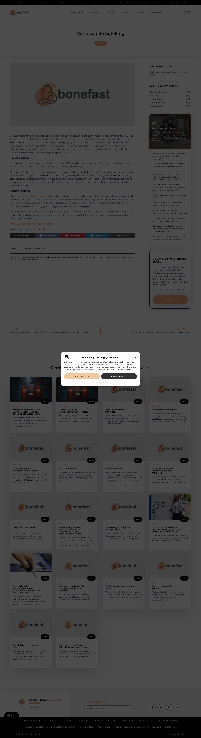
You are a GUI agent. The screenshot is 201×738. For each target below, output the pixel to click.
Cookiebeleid (99, 382)
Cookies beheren (119, 376)
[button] (135, 357)
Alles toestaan (82, 376)
